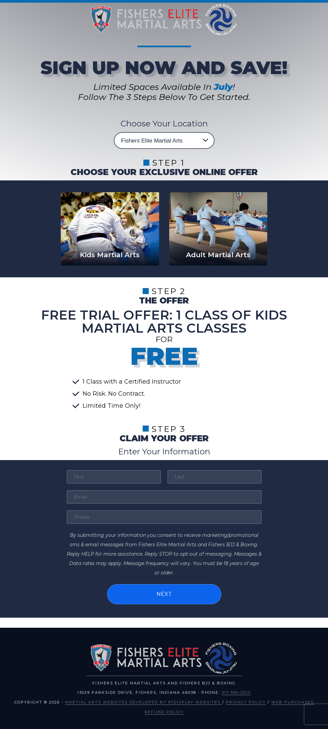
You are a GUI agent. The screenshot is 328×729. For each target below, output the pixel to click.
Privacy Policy (246, 701)
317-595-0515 (236, 692)
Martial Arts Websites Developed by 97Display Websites (143, 701)
